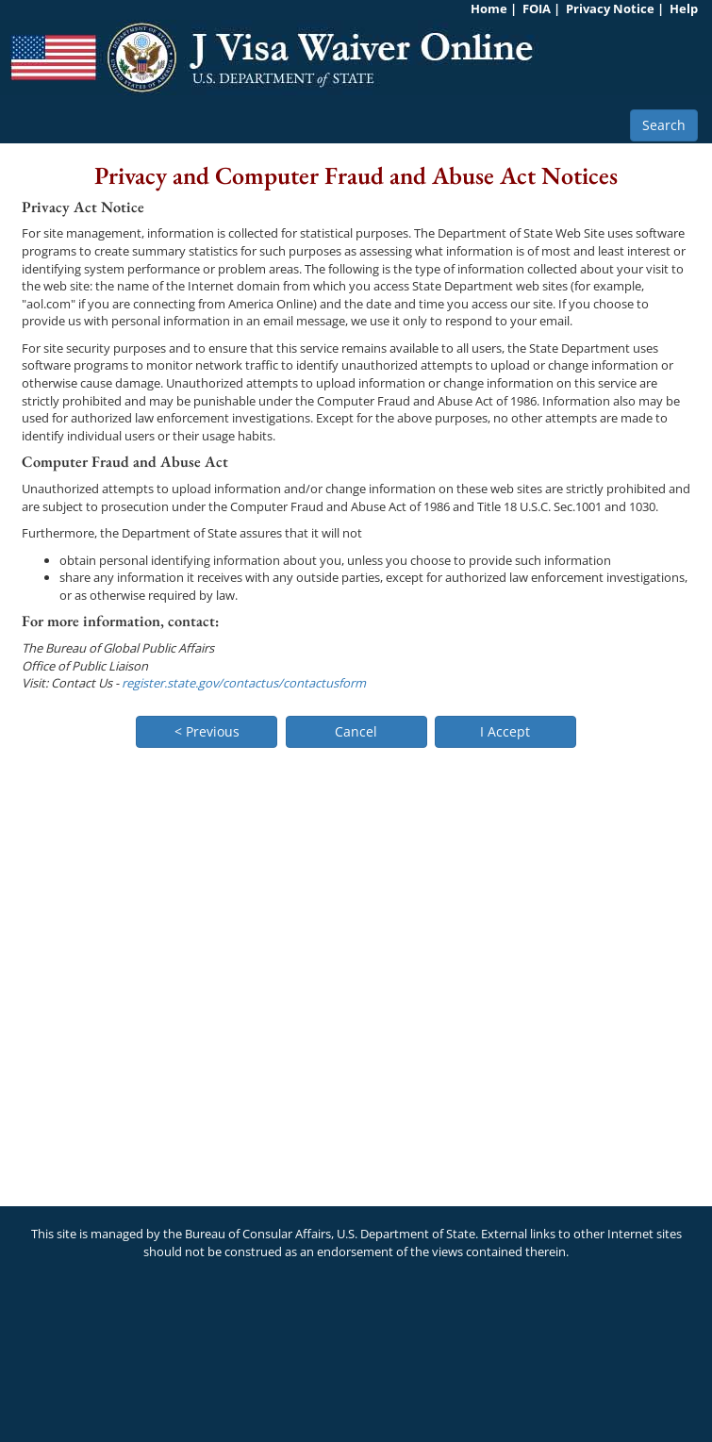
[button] (206, 732)
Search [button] (664, 125)
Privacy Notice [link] (610, 8)
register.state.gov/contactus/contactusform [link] (244, 682)
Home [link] (489, 8)
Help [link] (684, 8)
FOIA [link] (536, 8)
